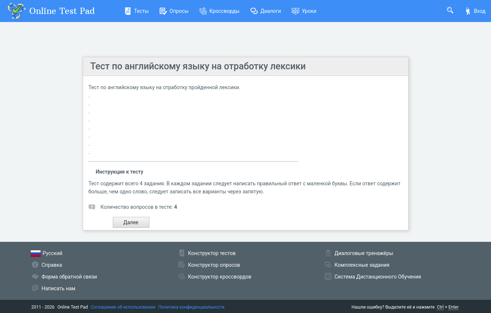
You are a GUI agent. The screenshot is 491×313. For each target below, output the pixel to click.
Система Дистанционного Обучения (378, 277)
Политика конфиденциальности (191, 307)
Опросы (174, 11)
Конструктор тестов (212, 253)
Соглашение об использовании (123, 307)
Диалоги (265, 11)
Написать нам (58, 288)
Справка (52, 265)
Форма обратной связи (69, 277)
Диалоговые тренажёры (364, 253)
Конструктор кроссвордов (220, 277)
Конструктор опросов (214, 265)
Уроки (304, 11)
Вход (475, 11)
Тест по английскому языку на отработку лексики (198, 66)
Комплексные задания (362, 265)
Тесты (136, 11)
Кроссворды (219, 11)
